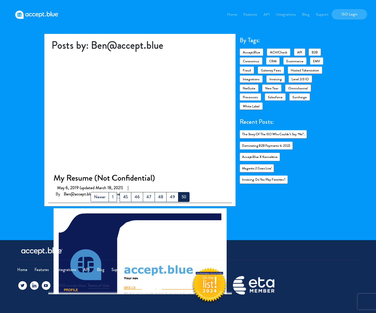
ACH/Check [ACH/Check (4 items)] (278, 52)
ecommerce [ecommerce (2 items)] (294, 61)
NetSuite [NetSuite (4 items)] (249, 88)
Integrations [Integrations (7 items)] (251, 79)
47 (148, 197)
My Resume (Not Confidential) (104, 63)
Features (250, 14)
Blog (306, 14)
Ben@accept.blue (79, 79)
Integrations (286, 14)
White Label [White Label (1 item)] (251, 106)
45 (125, 197)
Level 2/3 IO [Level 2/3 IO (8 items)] (300, 79)
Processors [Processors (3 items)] (250, 97)
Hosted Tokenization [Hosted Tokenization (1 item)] (305, 70)
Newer (99, 197)
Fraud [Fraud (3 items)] (247, 70)
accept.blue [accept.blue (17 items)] (251, 52)
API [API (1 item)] (299, 52)
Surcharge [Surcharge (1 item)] (299, 97)
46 (137, 197)
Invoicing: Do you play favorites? (263, 179)
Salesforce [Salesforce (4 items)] (275, 97)
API (266, 14)
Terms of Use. (98, 285)
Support (322, 14)
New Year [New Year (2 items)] (271, 88)
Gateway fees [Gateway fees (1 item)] (271, 70)
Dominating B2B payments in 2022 (266, 145)
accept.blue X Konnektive (259, 156)
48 (160, 197)
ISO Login (349, 14)
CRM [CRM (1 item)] (273, 61)
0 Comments (114, 79)
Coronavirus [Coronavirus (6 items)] (251, 61)
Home (232, 14)
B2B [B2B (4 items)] (315, 52)
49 (172, 197)
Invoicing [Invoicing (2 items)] (275, 79)
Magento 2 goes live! (257, 168)
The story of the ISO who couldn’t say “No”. (273, 134)
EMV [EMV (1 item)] (316, 61)
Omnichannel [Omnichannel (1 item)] (298, 88)
